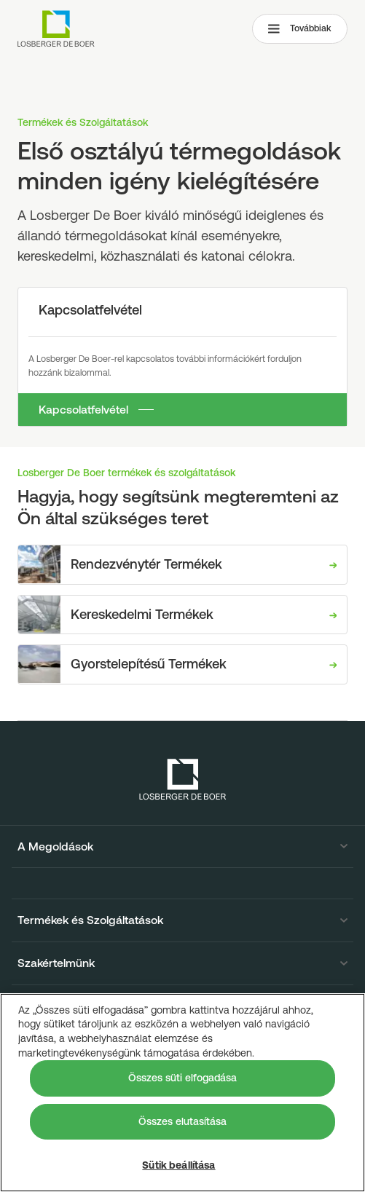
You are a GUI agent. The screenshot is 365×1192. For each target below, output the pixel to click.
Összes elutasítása (182, 1121)
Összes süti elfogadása (182, 1078)
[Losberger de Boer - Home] (183, 779)
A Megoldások (55, 847)
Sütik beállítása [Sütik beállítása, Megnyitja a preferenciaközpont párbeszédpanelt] (178, 1165)
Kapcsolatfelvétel (83, 409)
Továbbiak (299, 28)
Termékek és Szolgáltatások (90, 920)
